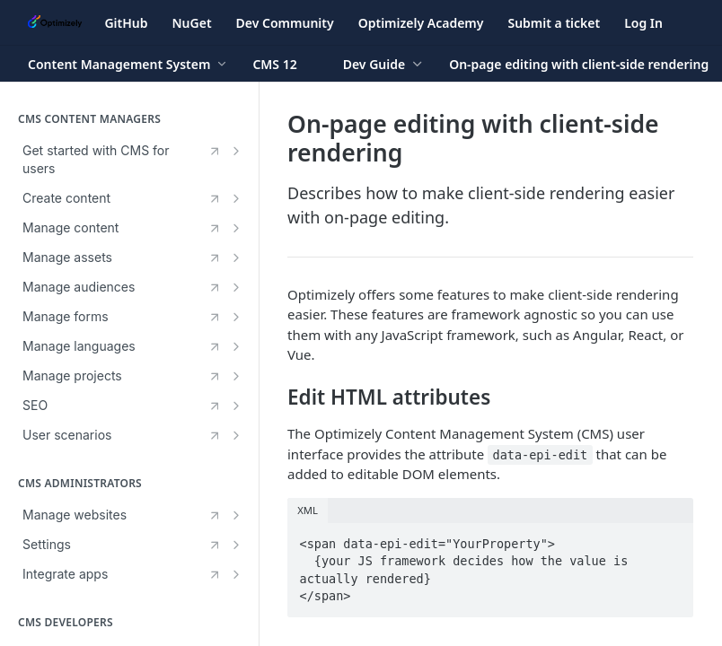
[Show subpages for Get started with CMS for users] (236, 151)
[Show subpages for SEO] (236, 405)
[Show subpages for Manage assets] (236, 257)
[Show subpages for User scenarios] (236, 435)
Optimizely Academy (421, 22)
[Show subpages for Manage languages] (236, 346)
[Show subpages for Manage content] (236, 228)
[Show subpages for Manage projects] (236, 376)
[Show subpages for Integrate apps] (236, 574)
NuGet (192, 22)
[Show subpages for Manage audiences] (236, 287)
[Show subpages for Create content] (236, 198)
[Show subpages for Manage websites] (236, 515)
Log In (643, 22)
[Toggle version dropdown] (285, 63)
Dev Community (285, 22)
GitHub (125, 22)
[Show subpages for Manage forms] (236, 317)
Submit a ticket (553, 22)
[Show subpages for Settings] (236, 544)
